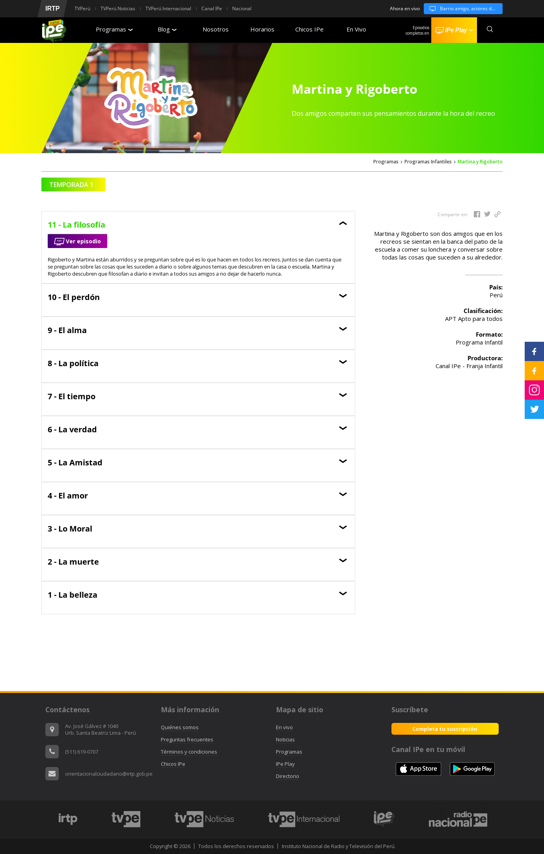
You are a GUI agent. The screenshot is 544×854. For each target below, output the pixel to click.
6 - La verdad (72, 429)
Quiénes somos (180, 727)
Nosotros (216, 29)
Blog (167, 29)
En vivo (284, 727)
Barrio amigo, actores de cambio (463, 8)
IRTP (52, 8)
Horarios (262, 29)
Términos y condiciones (189, 751)
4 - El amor (68, 495)
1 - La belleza (72, 594)
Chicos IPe (309, 29)
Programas (114, 29)
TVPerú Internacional (168, 8)
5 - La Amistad (75, 462)
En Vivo (356, 29)
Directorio (287, 776)
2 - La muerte (73, 561)
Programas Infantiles (428, 162)
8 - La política (73, 363)
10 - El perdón (74, 297)
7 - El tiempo (71, 396)
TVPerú (82, 8)
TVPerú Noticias (118, 8)
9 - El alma (67, 330)
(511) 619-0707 (81, 751)
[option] (67, 819)
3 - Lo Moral (70, 528)
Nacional (242, 8)
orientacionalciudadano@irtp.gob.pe (109, 773)
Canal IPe (211, 8)
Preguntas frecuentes (187, 739)
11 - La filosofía (76, 224)
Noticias (285, 739)
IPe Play (285, 763)
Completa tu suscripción (444, 728)
